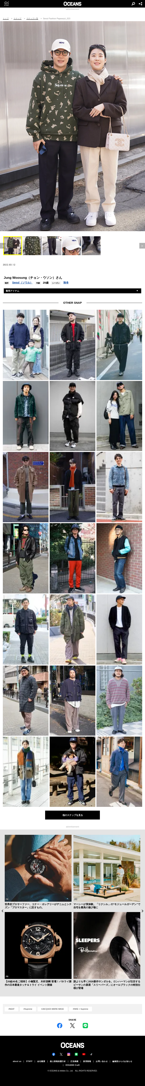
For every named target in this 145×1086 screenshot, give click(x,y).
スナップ (18, 18)
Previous (2, 911)
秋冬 (66, 282)
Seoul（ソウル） (22, 282)
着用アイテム (12, 291)
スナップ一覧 (32, 18)
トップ (6, 18)
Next (142, 911)
